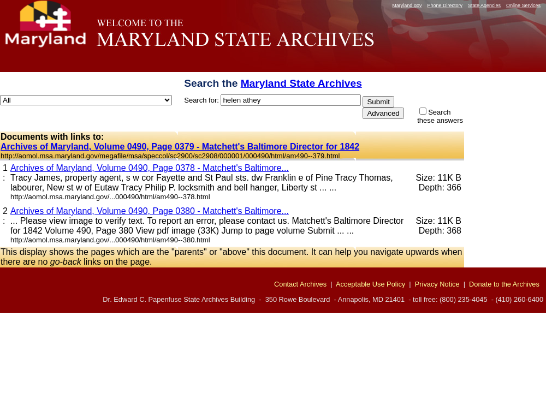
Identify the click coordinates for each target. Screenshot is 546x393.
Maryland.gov (407, 5)
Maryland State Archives (301, 83)
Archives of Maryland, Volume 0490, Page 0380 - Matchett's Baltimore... (149, 211)
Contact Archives (300, 284)
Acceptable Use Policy (370, 284)
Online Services (523, 5)
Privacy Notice (437, 284)
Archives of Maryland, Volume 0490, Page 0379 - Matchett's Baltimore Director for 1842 (180, 146)
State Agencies (484, 5)
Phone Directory (444, 5)
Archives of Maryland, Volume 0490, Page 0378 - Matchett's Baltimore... (149, 167)
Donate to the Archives (504, 284)
